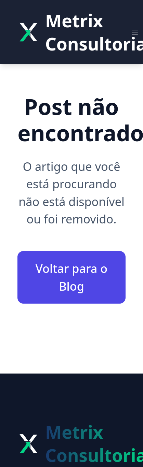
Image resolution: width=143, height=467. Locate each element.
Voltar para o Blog (72, 277)
